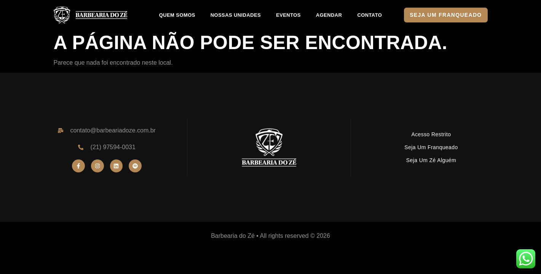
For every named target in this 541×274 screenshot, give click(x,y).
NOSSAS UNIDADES (236, 15)
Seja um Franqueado (431, 147)
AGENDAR (329, 15)
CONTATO (369, 15)
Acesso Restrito (431, 134)
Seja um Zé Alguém (431, 160)
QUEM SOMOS (177, 15)
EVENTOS (288, 15)
